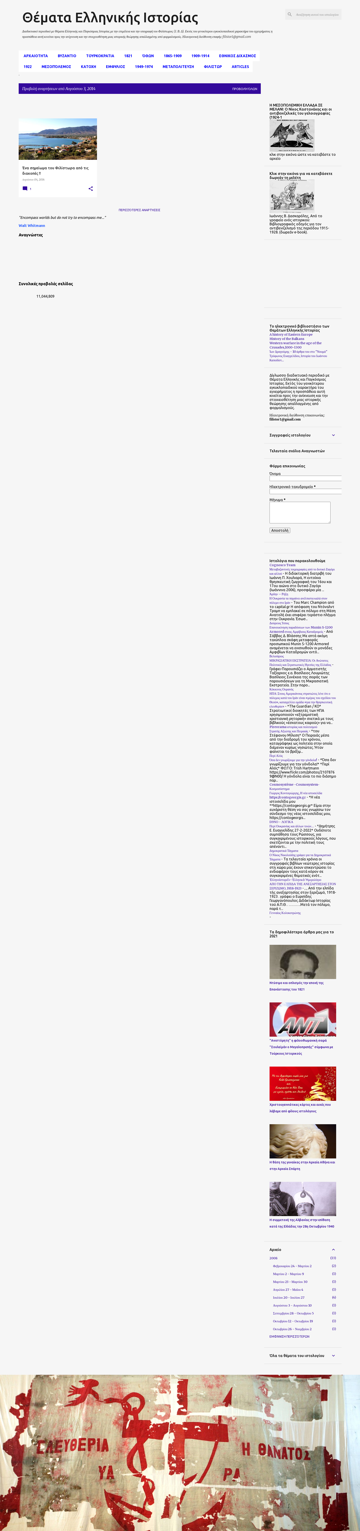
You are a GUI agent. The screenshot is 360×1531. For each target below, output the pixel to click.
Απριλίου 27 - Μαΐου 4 (288, 1290)
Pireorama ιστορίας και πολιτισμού (293, 727)
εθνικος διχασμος (236, 56)
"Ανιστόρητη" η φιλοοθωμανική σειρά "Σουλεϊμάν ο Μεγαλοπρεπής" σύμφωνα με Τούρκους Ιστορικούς (301, 1047)
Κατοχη (87, 67)
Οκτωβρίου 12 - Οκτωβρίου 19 (293, 1321)
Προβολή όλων (244, 89)
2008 (273, 1258)
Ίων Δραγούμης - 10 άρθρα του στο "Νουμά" (298, 352)
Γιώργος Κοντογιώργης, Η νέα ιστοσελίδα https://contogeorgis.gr (296, 795)
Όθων (147, 56)
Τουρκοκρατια (99, 56)
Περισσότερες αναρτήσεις (139, 210)
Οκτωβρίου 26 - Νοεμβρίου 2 (292, 1329)
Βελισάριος (277, 656)
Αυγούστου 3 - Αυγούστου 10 (292, 1305)
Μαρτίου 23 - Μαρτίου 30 (290, 1282)
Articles (239, 67)
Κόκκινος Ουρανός (282, 689)
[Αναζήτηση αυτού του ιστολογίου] (318, 14)
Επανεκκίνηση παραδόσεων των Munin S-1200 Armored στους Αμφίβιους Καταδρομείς (301, 629)
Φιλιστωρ (211, 67)
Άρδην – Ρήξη (279, 594)
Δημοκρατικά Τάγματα (284, 851)
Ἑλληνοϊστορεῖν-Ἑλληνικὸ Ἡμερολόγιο (295, 880)
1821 (127, 56)
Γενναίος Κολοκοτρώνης (285, 913)
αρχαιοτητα (34, 56)
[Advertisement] (128, 107)
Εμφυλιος (114, 67)
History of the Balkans (287, 339)
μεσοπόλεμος (55, 67)
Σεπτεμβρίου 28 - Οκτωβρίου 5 (293, 1313)
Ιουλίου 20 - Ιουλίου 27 (288, 1298)
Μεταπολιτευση (177, 67)
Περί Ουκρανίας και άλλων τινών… (292, 826)
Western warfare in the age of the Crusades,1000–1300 (296, 345)
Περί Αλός (276, 756)
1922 (26, 67)
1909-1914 (199, 56)
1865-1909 (171, 56)
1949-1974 (142, 67)
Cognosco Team (282, 565)
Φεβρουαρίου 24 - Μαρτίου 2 (292, 1266)
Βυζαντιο (65, 56)
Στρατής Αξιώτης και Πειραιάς (289, 731)
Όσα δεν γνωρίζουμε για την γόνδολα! (293, 760)
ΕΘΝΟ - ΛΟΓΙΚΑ (281, 822)
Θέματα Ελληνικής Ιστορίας (110, 17)
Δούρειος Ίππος (279, 623)
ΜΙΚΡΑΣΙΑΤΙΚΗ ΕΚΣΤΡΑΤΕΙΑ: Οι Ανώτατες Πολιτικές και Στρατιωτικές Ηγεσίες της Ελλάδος (300, 662)
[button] (90, 189)
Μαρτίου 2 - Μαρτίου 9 (288, 1274)
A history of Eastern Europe (291, 334)
